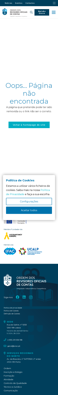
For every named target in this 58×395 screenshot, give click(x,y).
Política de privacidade (13, 308)
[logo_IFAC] (10, 251)
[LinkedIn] (24, 297)
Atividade (8, 379)
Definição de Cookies (12, 314)
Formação (9, 376)
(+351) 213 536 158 (14, 340)
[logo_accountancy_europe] (29, 236)
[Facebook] (17, 297)
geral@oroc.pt (13, 346)
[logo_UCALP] (30, 251)
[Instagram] (30, 297)
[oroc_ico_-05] (14, 12)
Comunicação (11, 390)
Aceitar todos (29, 210)
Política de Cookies (11, 311)
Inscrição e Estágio (13, 372)
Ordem (7, 368)
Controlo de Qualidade (15, 383)
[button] (31, 12)
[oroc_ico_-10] (15, 221)
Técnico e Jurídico (13, 387)
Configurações (29, 201)
